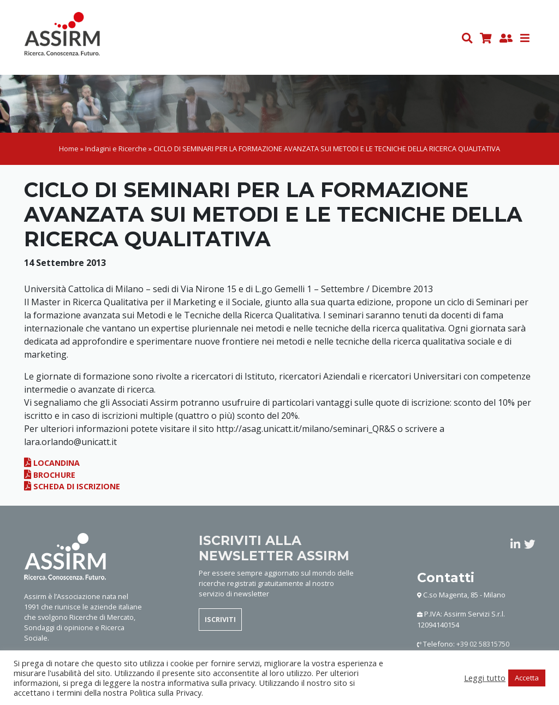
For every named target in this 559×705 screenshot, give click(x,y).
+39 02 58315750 (482, 644)
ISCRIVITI (220, 620)
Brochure (49, 475)
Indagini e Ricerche (116, 149)
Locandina (52, 463)
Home (69, 149)
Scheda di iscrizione (72, 487)
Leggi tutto (485, 678)
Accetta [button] (527, 678)
